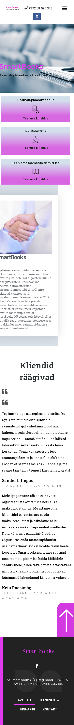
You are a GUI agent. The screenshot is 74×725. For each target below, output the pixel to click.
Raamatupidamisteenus (35, 109)
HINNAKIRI (27, 709)
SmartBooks (38, 651)
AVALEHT (24, 700)
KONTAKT (50, 709)
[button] (64, 8)
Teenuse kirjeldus (35, 127)
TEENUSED (49, 700)
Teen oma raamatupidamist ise (35, 172)
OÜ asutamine (36, 139)
